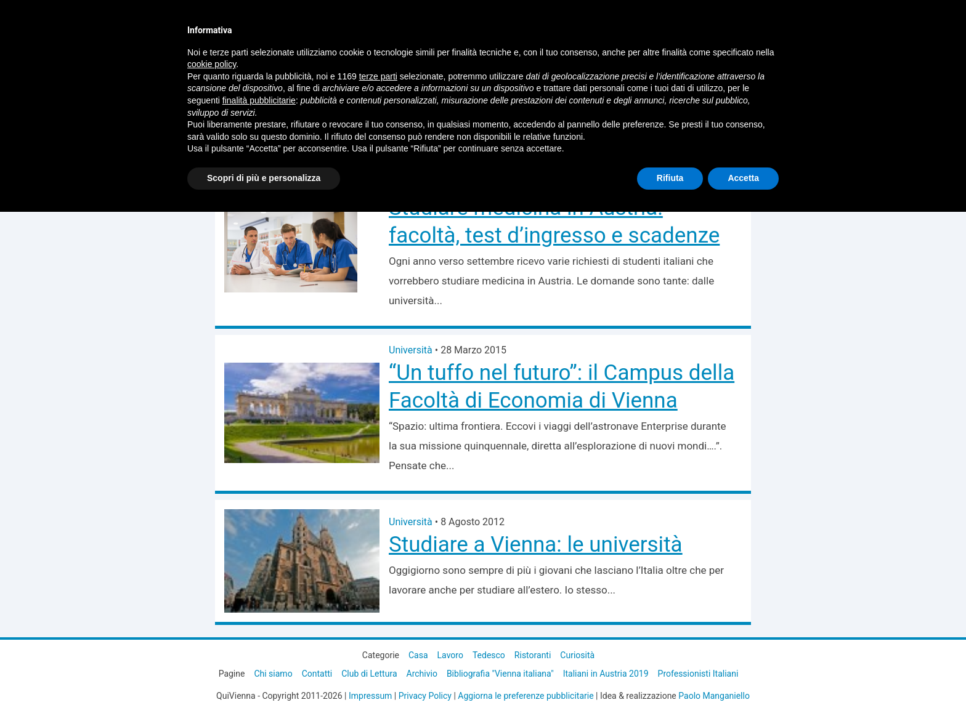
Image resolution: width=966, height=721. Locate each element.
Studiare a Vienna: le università (536, 544)
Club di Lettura (369, 674)
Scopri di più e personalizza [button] (263, 178)
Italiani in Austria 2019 (606, 674)
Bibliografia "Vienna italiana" (500, 674)
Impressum (370, 696)
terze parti (378, 76)
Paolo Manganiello (714, 696)
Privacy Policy (425, 696)
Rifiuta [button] (670, 178)
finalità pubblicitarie (259, 100)
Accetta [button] (743, 178)
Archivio (422, 674)
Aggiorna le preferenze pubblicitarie (525, 696)
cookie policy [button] (211, 64)
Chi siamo (273, 674)
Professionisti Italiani (698, 674)
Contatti (317, 674)
